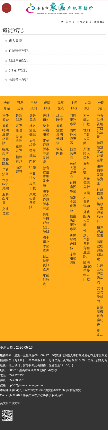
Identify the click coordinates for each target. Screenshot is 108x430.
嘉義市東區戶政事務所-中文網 (59, 8)
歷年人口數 (86, 168)
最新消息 (19, 117)
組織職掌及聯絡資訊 (100, 174)
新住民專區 (73, 153)
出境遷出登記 (18, 80)
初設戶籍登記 (18, 60)
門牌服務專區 (73, 120)
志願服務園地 (73, 258)
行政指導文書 (100, 194)
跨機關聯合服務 (73, 241)
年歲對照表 (46, 280)
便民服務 (47, 105)
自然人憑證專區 (73, 170)
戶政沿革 (5, 172)
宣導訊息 (19, 128)
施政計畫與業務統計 (100, 212)
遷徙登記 (99, 22)
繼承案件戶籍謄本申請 (46, 199)
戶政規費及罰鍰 (32, 201)
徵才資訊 (19, 169)
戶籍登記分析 (86, 183)
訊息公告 (20, 105)
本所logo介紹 (5, 184)
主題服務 (74, 105)
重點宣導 (19, 149)
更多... (100, 332)
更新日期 (6, 347)
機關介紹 (6, 105)
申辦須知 (82, 22)
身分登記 (32, 117)
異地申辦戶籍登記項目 (46, 223)
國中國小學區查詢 (46, 244)
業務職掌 (5, 161)
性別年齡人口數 (86, 136)
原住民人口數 (86, 153)
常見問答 (59, 151)
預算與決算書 (100, 231)
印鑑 (32, 167)
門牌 (32, 161)
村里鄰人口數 (86, 120)
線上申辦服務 (46, 130)
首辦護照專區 (73, 187)
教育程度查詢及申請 (46, 176)
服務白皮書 (5, 199)
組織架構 (5, 151)
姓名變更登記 (32, 130)
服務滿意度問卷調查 (59, 134)
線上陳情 (59, 117)
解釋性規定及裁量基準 (100, 151)
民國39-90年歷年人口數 (87, 271)
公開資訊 (101, 105)
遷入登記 (15, 41)
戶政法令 (32, 175)
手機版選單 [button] (6, 8)
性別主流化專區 (73, 204)
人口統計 (87, 105)
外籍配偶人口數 (86, 218)
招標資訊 (19, 159)
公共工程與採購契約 (100, 273)
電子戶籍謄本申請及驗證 (46, 151)
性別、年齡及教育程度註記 (86, 243)
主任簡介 (5, 117)
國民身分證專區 (73, 136)
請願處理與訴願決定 (100, 250)
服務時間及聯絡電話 (5, 134)
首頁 (68, 22)
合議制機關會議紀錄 (100, 315)
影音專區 (19, 138)
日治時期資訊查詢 (46, 263)
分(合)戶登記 (18, 70)
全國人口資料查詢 (86, 199)
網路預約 (46, 117)
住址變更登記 (18, 50)
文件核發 (32, 143)
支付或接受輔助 (100, 295)
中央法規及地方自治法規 (100, 126)
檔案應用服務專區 (73, 222)
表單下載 (32, 186)
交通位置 (5, 211)
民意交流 (60, 105)
